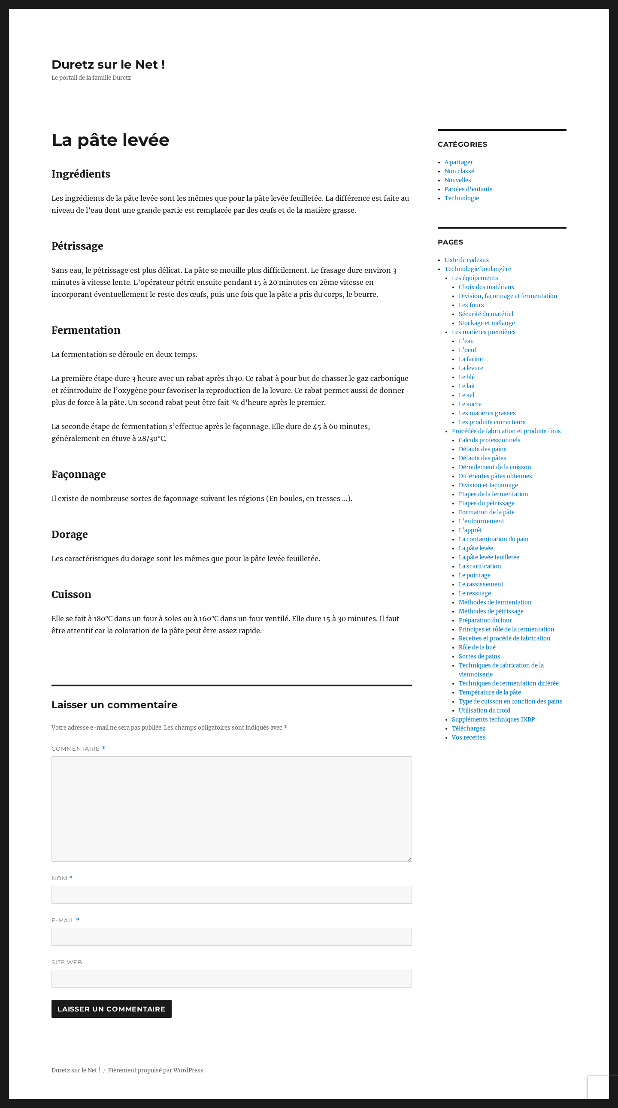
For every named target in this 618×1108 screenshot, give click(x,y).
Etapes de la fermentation (493, 494)
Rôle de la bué (477, 647)
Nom (62, 878)
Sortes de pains (479, 656)
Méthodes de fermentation (495, 602)
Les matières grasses (487, 413)
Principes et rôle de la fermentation (506, 629)
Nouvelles (458, 180)
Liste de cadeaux (467, 260)
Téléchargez (468, 728)
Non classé (459, 171)
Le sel (466, 395)
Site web (67, 962)
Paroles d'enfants (469, 189)
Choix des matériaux (487, 287)
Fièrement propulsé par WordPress (155, 1070)
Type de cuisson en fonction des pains (511, 701)
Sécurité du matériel (486, 314)
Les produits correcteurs (492, 422)
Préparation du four (485, 620)
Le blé (467, 377)
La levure (471, 368)
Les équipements (475, 278)
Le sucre (470, 404)
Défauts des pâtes (482, 458)
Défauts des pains (483, 449)
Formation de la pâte (487, 512)
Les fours (471, 305)
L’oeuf (467, 350)
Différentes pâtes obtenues (495, 476)
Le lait (467, 386)
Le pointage (475, 575)
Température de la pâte (490, 692)
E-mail (66, 920)
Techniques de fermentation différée (509, 683)
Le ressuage (475, 593)
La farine (471, 359)
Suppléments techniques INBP (493, 719)
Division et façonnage (488, 485)
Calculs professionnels (490, 440)
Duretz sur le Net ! (108, 64)
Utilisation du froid (484, 710)
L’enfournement (481, 521)
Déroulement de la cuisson (495, 467)
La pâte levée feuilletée (489, 557)
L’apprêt (470, 530)
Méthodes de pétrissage (491, 611)
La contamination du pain (494, 539)
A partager (459, 162)
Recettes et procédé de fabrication (505, 638)
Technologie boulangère (478, 269)
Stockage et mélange (487, 323)
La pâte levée (476, 548)
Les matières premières (484, 332)
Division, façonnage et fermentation (508, 296)
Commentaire (79, 748)
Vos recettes (468, 737)
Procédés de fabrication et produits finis (506, 431)
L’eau (466, 341)
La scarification (480, 566)
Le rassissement (481, 584)
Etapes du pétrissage (487, 503)
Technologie (462, 198)
